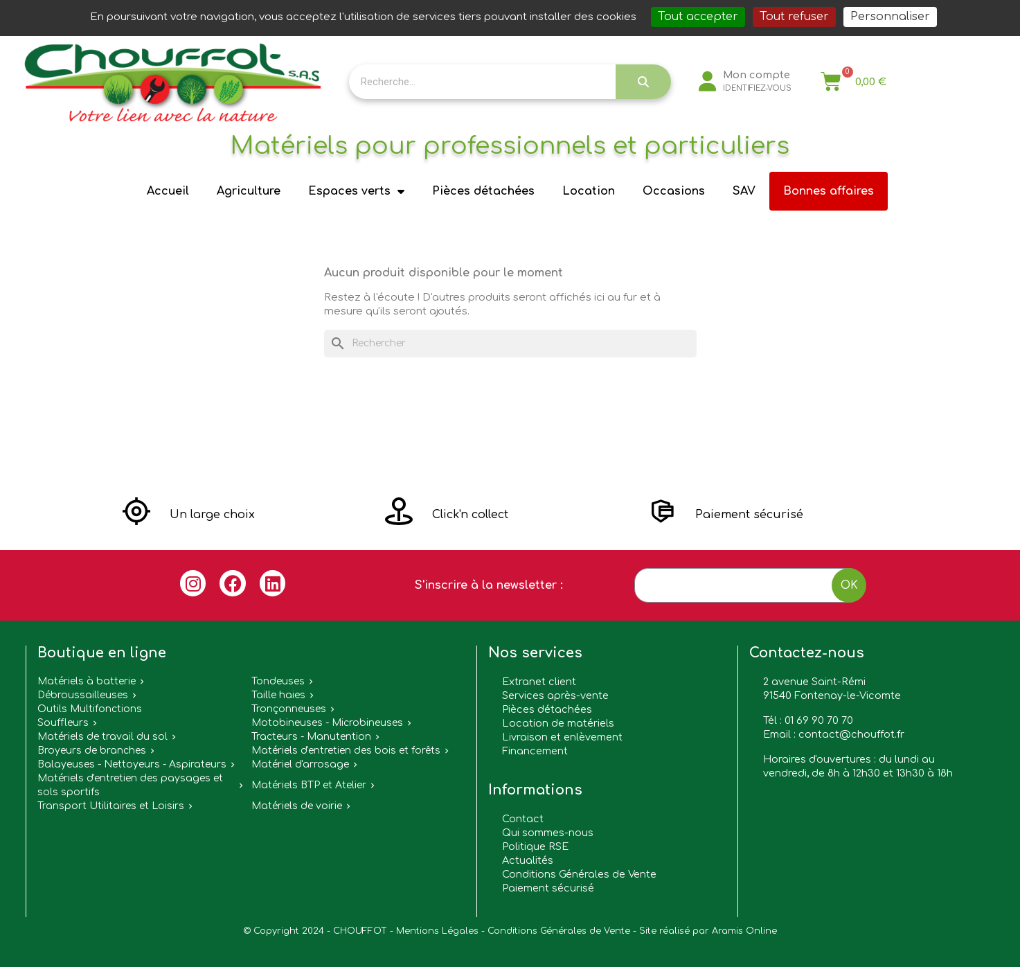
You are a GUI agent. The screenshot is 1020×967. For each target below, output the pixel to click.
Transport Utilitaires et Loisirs (110, 806)
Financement (535, 750)
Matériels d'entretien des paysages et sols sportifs (130, 785)
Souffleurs (63, 723)
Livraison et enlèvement (562, 737)
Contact (523, 818)
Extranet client (539, 681)
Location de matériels (558, 723)
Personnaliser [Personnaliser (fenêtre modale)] (890, 16)
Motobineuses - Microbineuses (327, 723)
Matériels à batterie (86, 681)
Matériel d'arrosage (300, 764)
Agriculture (248, 191)
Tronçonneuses (288, 709)
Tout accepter (698, 16)
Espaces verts (356, 191)
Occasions (674, 191)
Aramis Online (744, 931)
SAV (744, 191)
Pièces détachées (483, 191)
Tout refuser (794, 16)
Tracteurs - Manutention (311, 736)
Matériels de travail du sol (102, 736)
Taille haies (278, 695)
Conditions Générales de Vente (579, 874)
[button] (189, 514)
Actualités (527, 860)
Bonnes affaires (828, 191)
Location (588, 191)
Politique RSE (535, 846)
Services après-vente (555, 695)
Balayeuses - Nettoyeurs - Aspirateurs (131, 764)
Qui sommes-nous (547, 832)
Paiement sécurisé (548, 888)
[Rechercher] (510, 343)
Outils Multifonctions (89, 709)
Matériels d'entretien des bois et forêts (345, 750)
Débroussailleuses (82, 695)
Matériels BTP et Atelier (308, 785)
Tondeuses (278, 681)
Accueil (168, 191)
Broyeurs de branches (91, 750)
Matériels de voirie (296, 806)
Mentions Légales (437, 931)
